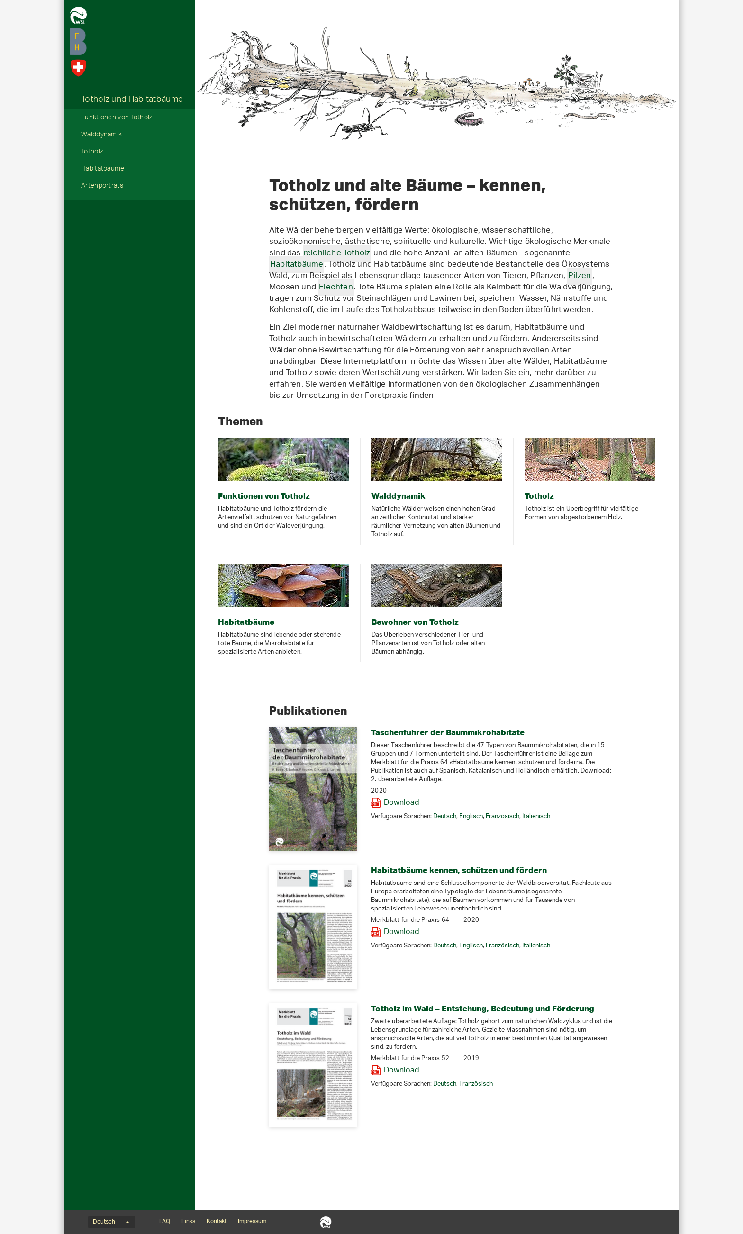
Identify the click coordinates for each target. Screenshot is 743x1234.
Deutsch (444, 816)
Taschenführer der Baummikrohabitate (448, 732)
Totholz (92, 152)
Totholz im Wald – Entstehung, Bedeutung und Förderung (482, 1008)
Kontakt (217, 1221)
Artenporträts (102, 186)
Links (188, 1221)
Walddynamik (101, 135)
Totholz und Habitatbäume (132, 100)
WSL (326, 1222)
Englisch (471, 816)
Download (401, 803)
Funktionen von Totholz (117, 118)
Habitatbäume (103, 169)
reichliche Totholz (337, 253)
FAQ (164, 1221)
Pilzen (579, 276)
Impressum (252, 1221)
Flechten (336, 287)
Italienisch (536, 816)
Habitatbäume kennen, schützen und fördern (459, 870)
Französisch (502, 816)
